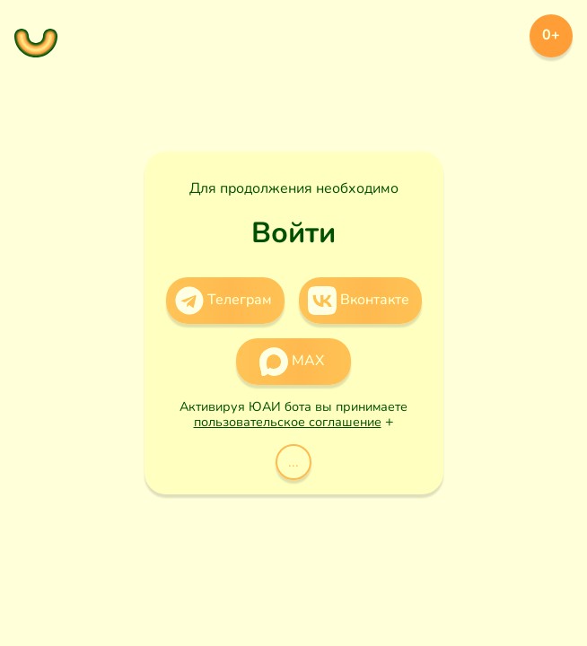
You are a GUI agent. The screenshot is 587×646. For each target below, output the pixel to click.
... (293, 462)
